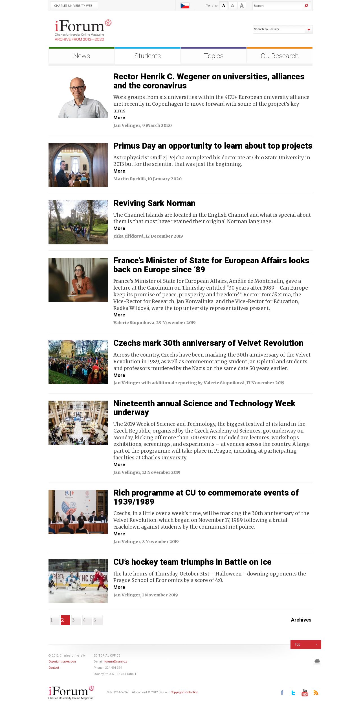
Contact (54, 668)
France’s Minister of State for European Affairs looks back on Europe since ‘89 (211, 265)
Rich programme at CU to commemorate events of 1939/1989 (206, 497)
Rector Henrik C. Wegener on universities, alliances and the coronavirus (209, 81)
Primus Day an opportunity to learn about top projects (212, 146)
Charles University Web (73, 6)
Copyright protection (62, 661)
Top (297, 644)
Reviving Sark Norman (154, 203)
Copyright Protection (184, 692)
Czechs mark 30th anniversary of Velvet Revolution (208, 343)
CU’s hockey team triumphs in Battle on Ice (192, 562)
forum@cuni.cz (115, 661)
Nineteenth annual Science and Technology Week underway (204, 408)
